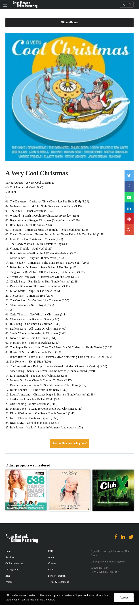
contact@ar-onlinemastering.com (108, 561)
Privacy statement (57, 575)
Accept (124, 597)
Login (51, 569)
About (51, 557)
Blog (7, 575)
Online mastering (14, 563)
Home (8, 551)
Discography (11, 569)
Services (9, 557)
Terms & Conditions (58, 582)
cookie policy (46, 599)
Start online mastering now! (69, 443)
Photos (8, 582)
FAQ (50, 551)
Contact (52, 563)
